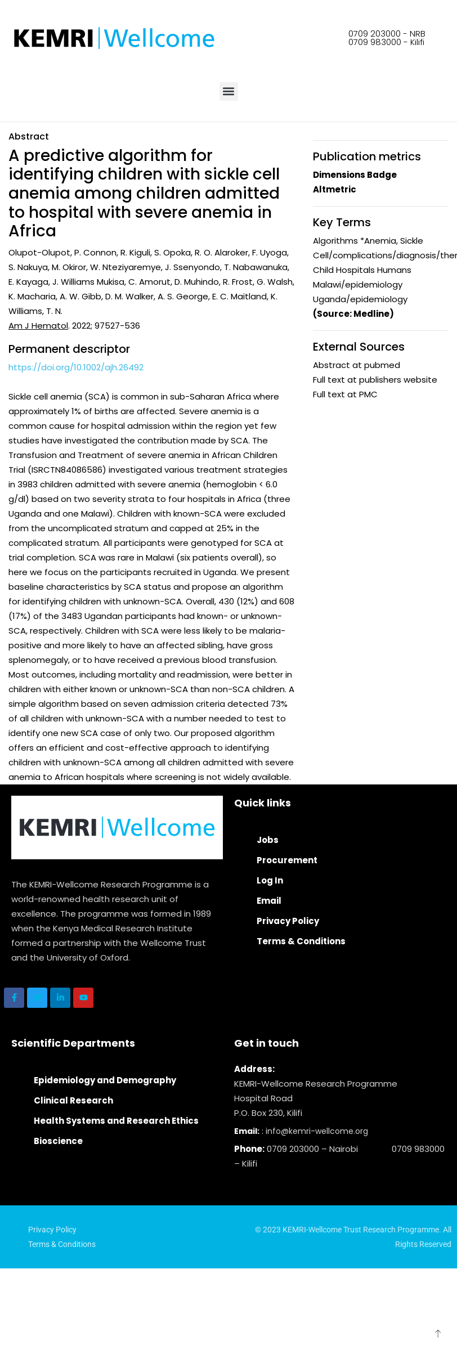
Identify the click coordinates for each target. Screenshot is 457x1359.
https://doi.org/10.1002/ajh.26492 (76, 367)
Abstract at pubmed (356, 365)
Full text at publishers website (375, 379)
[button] (228, 91)
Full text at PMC (345, 394)
